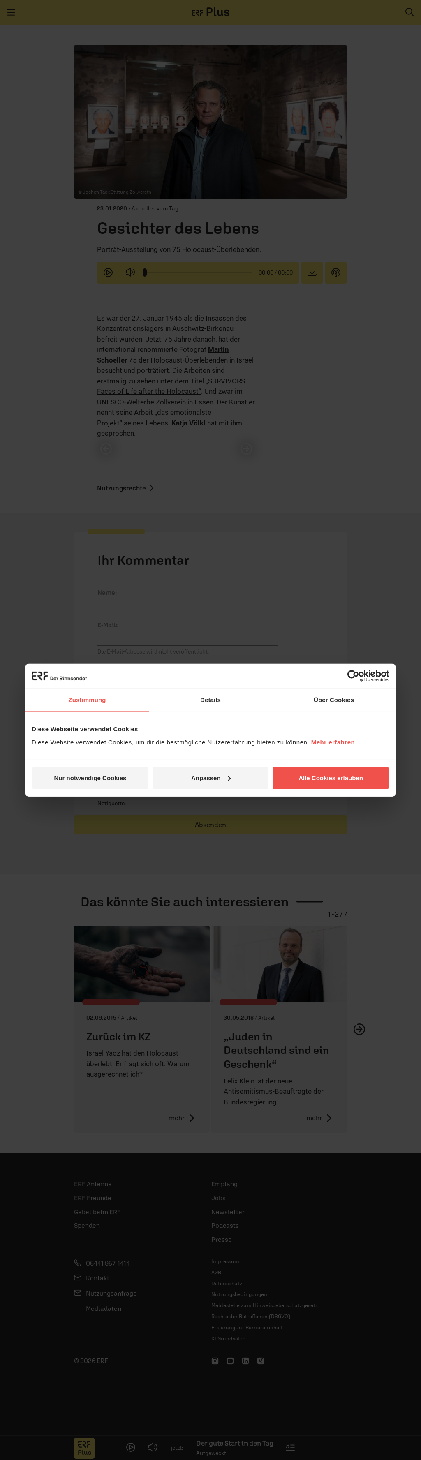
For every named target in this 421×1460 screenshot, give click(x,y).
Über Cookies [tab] (334, 699)
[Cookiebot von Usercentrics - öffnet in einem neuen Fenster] (353, 676)
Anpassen (211, 777)
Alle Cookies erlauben (330, 777)
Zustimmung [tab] (87, 699)
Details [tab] (210, 699)
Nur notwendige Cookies (90, 777)
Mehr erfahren (333, 741)
